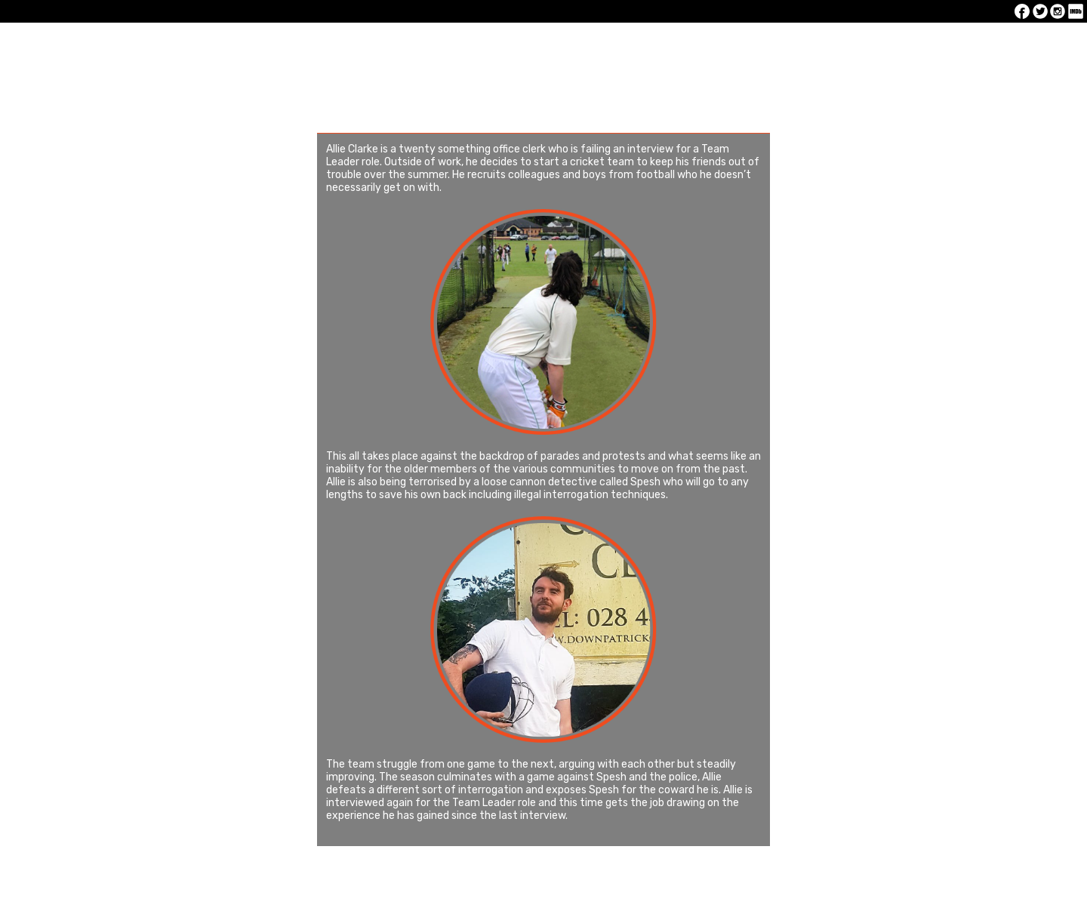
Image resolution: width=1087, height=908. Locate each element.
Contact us (925, 44)
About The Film (538, 44)
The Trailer (410, 44)
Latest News (282, 44)
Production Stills (796, 44)
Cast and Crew (668, 44)
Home (153, 44)
